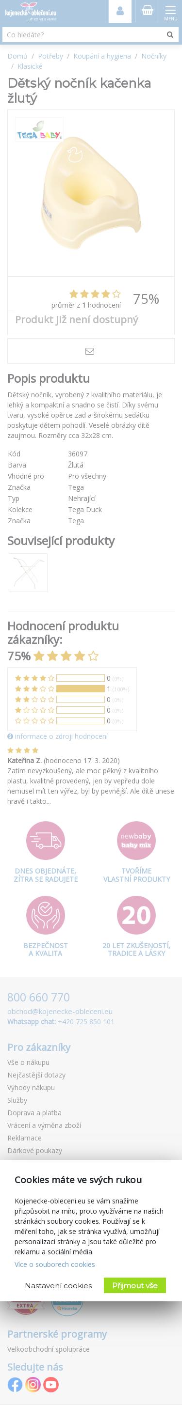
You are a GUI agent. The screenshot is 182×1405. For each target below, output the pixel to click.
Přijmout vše (135, 1285)
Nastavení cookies (58, 1285)
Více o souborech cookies (55, 1264)
